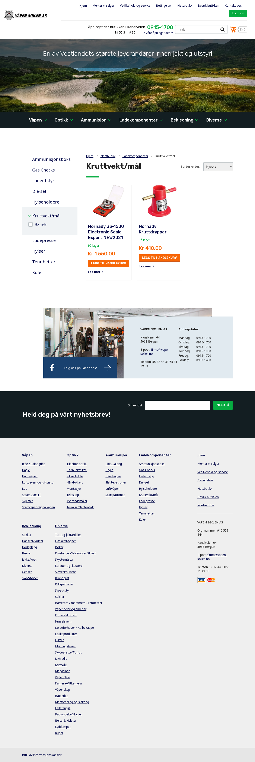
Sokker (26, 535)
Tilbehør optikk (77, 464)
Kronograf (62, 578)
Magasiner (62, 671)
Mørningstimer (65, 646)
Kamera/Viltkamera (68, 683)
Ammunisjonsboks (51, 159)
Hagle (26, 470)
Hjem (83, 5)
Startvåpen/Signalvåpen (38, 507)
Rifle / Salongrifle (33, 464)
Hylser (38, 251)
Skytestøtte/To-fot (68, 652)
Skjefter (27, 501)
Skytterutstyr (64, 559)
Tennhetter (43, 262)
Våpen (35, 120)
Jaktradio (61, 658)
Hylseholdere (45, 202)
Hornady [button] (41, 224)
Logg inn (238, 13)
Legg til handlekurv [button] (108, 263)
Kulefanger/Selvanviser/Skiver (75, 553)
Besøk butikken (208, 5)
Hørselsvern (63, 621)
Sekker (59, 597)
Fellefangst (62, 708)
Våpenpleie (62, 677)
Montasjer (74, 489)
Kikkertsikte (75, 476)
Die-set (39, 191)
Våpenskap (62, 689)
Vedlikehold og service (135, 5)
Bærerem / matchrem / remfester (78, 603)
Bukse (26, 553)
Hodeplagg (29, 547)
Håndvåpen (30, 476)
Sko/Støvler (30, 578)
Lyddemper (63, 727)
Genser (27, 572)
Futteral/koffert (66, 615)
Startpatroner (115, 495)
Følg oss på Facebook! (80, 368)
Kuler (37, 272)
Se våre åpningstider (156, 33)
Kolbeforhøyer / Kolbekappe (74, 628)
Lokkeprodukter (66, 634)
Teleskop (73, 495)
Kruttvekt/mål (46, 216)
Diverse (214, 120)
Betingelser (164, 5)
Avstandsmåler (77, 501)
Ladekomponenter (138, 120)
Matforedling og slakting (72, 702)
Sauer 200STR (31, 495)
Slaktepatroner (115, 482)
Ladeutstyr (43, 181)
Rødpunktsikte (77, 470)
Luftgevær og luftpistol (38, 482)
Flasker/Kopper (65, 541)
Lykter (59, 640)
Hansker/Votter (32, 541)
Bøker (59, 547)
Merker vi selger (103, 5)
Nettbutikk (184, 5)
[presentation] (177, 420)
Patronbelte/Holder (68, 714)
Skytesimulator (65, 572)
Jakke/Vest (29, 559)
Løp (24, 489)
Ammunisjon (93, 120)
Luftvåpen (112, 489)
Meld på (223, 405)
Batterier (61, 696)
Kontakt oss (233, 5)
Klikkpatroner (64, 584)
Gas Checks (43, 170)
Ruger (59, 733)
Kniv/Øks (61, 665)
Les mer (94, 271)
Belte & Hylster (65, 720)
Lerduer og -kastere (69, 566)
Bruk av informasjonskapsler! (42, 755)
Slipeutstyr (62, 590)
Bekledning (181, 120)
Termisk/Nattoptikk (80, 507)
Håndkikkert (75, 482)
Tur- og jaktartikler (68, 535)
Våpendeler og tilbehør (70, 609)
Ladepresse (44, 240)
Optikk (61, 120)
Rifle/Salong (113, 464)
